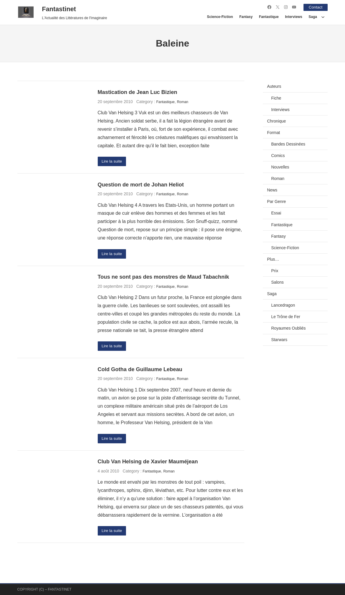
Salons (277, 282)
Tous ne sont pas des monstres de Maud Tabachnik (163, 277)
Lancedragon (283, 305)
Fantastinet (59, 8)
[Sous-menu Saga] (323, 17)
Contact (315, 7)
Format (273, 132)
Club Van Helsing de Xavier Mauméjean (148, 462)
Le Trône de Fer (285, 316)
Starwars (279, 339)
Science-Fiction (285, 247)
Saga (271, 293)
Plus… (273, 259)
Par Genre (276, 201)
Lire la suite (112, 161)
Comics (278, 155)
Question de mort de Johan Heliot (141, 184)
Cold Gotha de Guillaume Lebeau (140, 370)
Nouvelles (280, 167)
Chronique (276, 120)
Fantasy (278, 236)
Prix (274, 270)
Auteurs (274, 86)
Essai (276, 213)
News (272, 190)
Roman (182, 102)
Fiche (276, 97)
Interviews (280, 109)
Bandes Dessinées (288, 143)
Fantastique (165, 102)
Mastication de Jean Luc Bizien (137, 92)
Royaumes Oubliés (288, 328)
